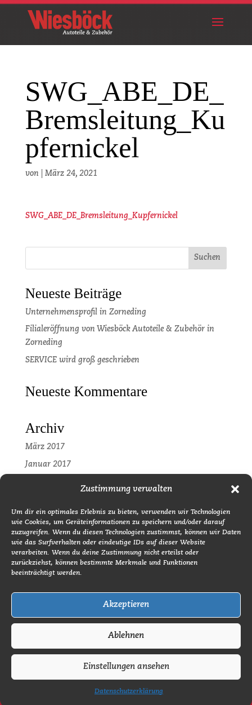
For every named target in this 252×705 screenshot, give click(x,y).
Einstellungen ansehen (126, 673)
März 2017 (45, 447)
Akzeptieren (126, 611)
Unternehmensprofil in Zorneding (85, 312)
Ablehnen (126, 642)
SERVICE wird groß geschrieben (82, 360)
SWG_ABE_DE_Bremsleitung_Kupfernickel (101, 216)
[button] (235, 496)
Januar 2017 (48, 464)
